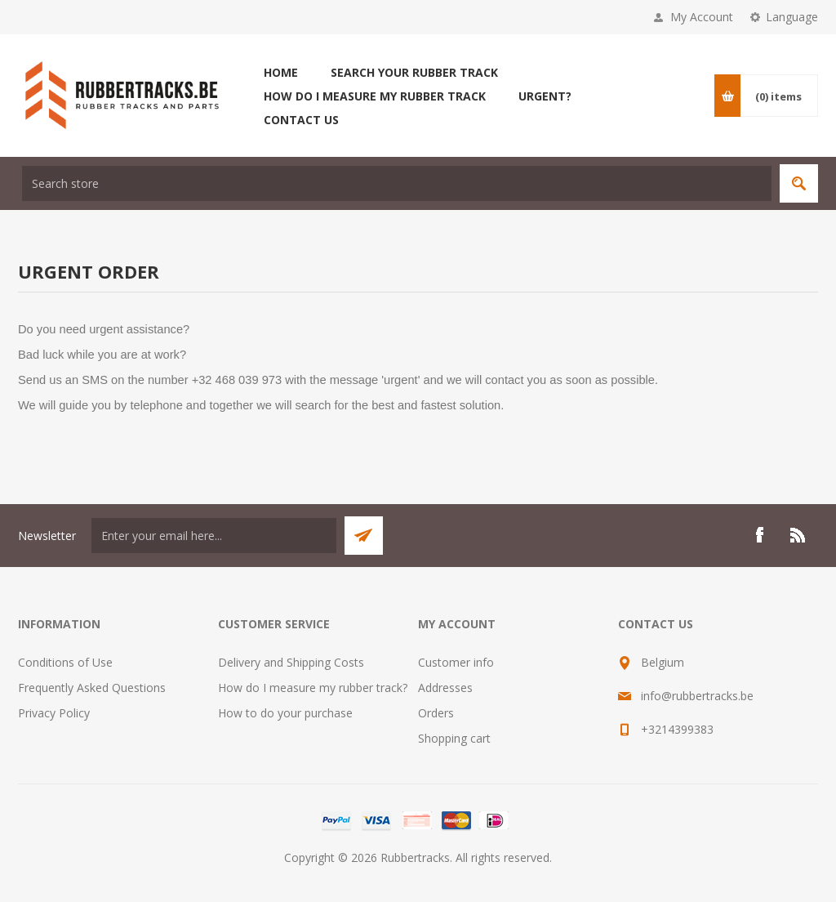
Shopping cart (454, 738)
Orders (436, 713)
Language (792, 17)
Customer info (456, 662)
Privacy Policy (54, 713)
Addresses (445, 687)
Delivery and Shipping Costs (291, 662)
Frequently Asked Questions (92, 687)
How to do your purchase (285, 713)
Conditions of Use (65, 662)
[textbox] (397, 183)
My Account (701, 17)
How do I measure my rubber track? (312, 687)
